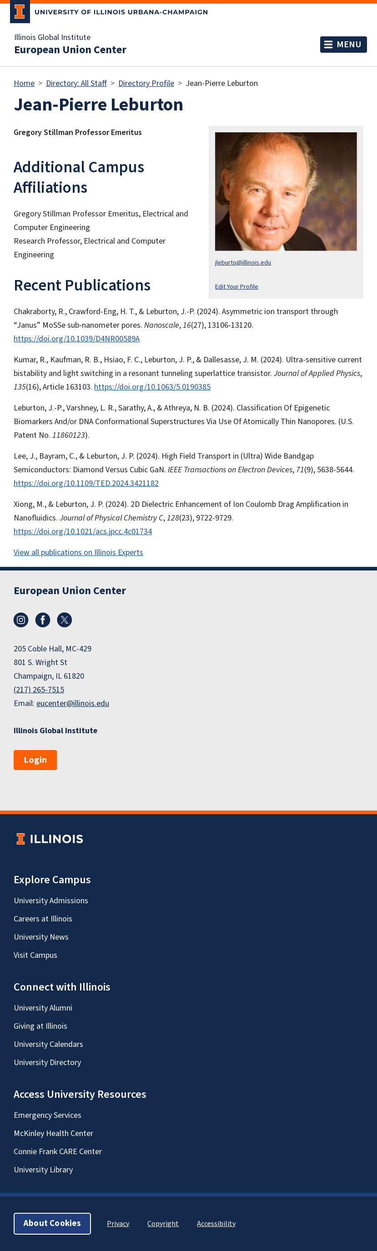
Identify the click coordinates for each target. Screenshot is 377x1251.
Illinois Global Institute (52, 37)
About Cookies (52, 1223)
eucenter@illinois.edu (72, 703)
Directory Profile (146, 83)
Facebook (43, 620)
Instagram (21, 620)
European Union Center (70, 50)
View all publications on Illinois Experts (78, 552)
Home (24, 83)
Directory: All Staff (76, 83)
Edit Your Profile (236, 286)
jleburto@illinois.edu (243, 262)
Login (35, 760)
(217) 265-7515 (39, 690)
